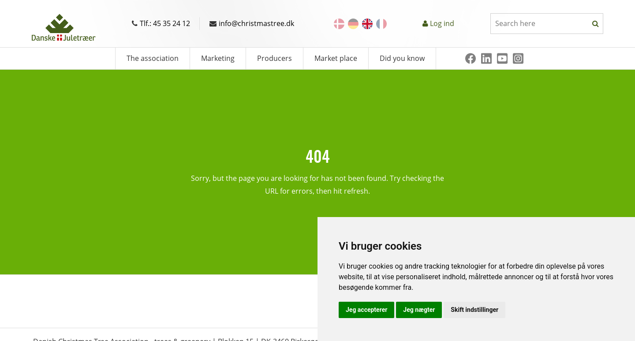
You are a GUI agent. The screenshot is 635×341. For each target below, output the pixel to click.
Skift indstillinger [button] (474, 309)
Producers (274, 58)
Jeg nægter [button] (419, 309)
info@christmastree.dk (251, 23)
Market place (335, 58)
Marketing (218, 58)
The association (153, 58)
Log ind (442, 23)
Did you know (402, 58)
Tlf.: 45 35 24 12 (161, 23)
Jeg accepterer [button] (366, 309)
